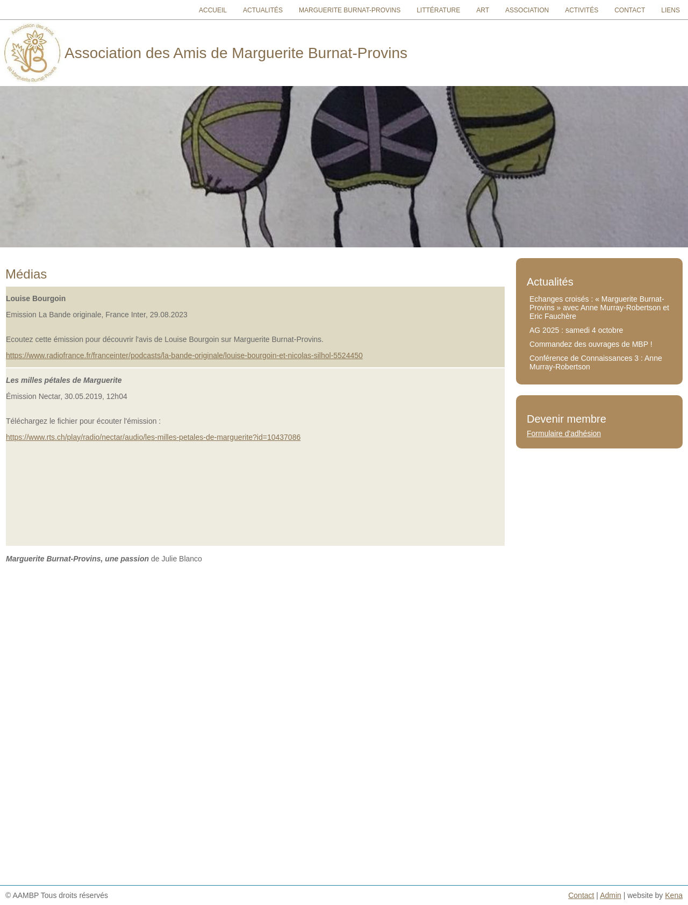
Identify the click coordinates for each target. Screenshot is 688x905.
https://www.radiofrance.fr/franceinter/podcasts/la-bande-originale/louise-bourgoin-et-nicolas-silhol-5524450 (184, 355)
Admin (610, 895)
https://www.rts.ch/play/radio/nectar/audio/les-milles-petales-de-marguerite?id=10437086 (153, 437)
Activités (581, 10)
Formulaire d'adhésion (564, 433)
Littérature (438, 10)
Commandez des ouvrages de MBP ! (591, 344)
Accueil (213, 10)
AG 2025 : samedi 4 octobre (576, 330)
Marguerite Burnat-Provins (349, 10)
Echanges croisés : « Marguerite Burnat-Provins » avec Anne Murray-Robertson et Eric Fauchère (599, 307)
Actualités (263, 10)
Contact (629, 10)
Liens (670, 10)
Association (527, 10)
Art (482, 10)
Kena (674, 895)
